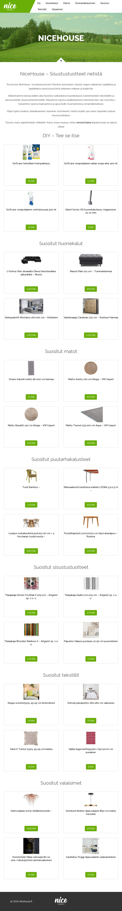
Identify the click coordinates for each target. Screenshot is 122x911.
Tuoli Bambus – (31, 487)
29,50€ (90, 874)
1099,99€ (31, 551)
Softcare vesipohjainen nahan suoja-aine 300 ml (90, 163)
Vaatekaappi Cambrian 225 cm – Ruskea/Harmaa (91, 317)
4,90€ (91, 766)
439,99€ (91, 396)
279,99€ (91, 612)
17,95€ (31, 766)
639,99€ (31, 443)
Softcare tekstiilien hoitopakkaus (31, 163)
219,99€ (31, 504)
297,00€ (91, 828)
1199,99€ (90, 335)
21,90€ (31, 396)
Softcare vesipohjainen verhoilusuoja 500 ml (31, 209)
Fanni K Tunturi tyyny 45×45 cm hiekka (31, 749)
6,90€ (91, 227)
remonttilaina (83, 122)
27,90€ (91, 658)
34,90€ (31, 181)
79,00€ (90, 720)
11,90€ (90, 181)
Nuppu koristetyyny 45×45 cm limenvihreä (31, 703)
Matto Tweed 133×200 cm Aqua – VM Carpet (91, 425)
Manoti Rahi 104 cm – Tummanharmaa (91, 271)
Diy (39, 3)
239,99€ (91, 551)
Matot (66, 3)
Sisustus (104, 3)
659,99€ (91, 504)
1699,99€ (31, 289)
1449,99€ (31, 828)
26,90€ (31, 874)
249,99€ (91, 443)
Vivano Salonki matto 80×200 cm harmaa (31, 379)
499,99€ (91, 289)
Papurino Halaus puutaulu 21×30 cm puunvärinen (91, 641)
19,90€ (31, 227)
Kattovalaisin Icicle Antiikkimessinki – (31, 810)
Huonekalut (52, 3)
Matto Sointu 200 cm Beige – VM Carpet (91, 379)
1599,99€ (31, 335)
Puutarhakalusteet (85, 3)
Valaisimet (57, 9)
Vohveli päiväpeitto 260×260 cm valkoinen (90, 703)
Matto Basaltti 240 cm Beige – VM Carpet (31, 425)
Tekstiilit (42, 9)
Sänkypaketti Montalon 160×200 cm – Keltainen (31, 317)
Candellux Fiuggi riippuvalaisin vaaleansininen (91, 857)
